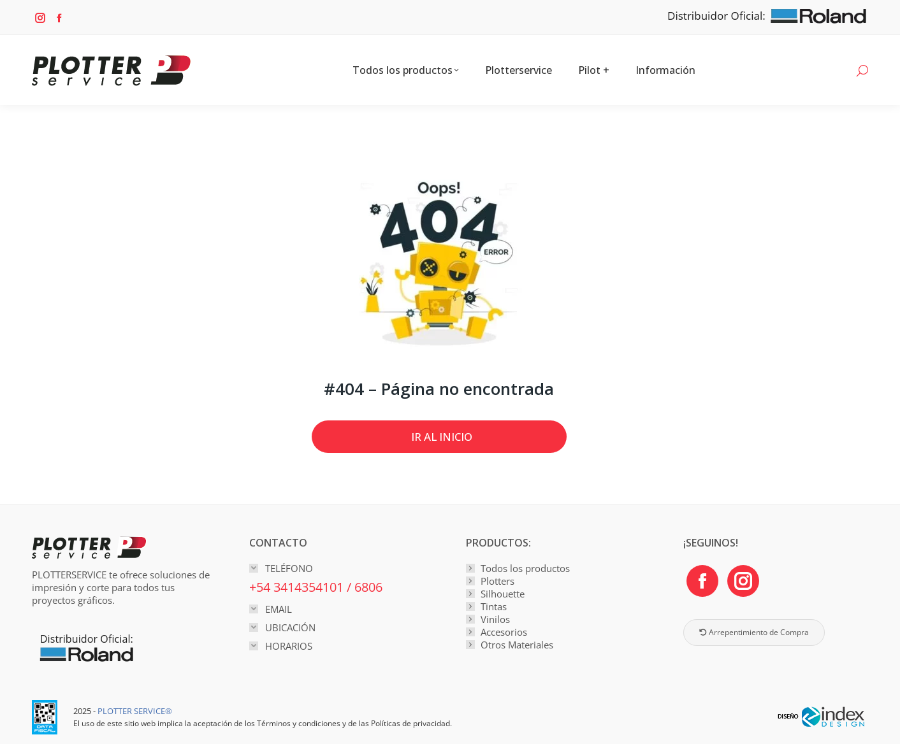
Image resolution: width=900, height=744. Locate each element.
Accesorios (504, 632)
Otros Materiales (517, 644)
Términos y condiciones (298, 723)
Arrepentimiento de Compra (754, 632)
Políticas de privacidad (410, 723)
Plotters (497, 581)
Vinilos (495, 619)
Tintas (494, 606)
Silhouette (503, 593)
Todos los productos (525, 568)
